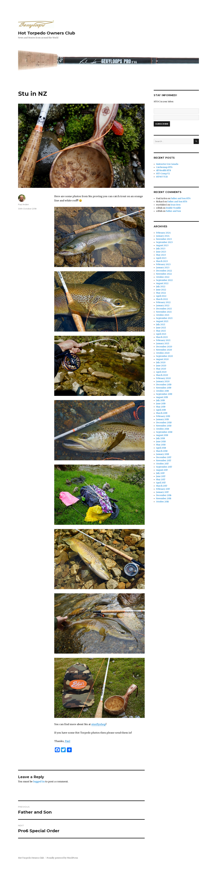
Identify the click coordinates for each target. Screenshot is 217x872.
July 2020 (160, 362)
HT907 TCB (162, 176)
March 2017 (161, 486)
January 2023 (162, 267)
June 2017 (160, 476)
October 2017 (162, 463)
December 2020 (164, 346)
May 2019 (160, 406)
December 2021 (164, 308)
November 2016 (163, 498)
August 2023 (162, 245)
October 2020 (163, 353)
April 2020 (161, 372)
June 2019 (160, 403)
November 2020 (164, 350)
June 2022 (161, 289)
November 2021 (163, 312)
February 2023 (163, 264)
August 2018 (162, 435)
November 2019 (163, 388)
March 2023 (162, 261)
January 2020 (163, 381)
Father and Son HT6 (180, 198)
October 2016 (162, 501)
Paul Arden (23, 204)
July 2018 (160, 438)
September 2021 (164, 318)
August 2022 (162, 283)
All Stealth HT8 (163, 170)
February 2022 (163, 302)
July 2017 (160, 473)
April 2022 (161, 296)
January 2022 (162, 305)
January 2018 (162, 454)
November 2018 (163, 425)
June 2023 (161, 251)
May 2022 (161, 293)
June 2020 (161, 365)
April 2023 (161, 258)
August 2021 (162, 321)
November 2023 (164, 239)
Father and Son (173, 211)
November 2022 (164, 274)
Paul (67, 741)
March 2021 (162, 337)
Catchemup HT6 (164, 167)
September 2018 (164, 432)
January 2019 (162, 419)
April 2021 (161, 334)
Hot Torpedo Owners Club (46, 33)
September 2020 (164, 356)
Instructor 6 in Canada (167, 164)
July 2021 (160, 324)
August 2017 (162, 470)
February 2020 (163, 378)
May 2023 (161, 255)
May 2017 (160, 479)
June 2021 (161, 327)
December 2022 (164, 270)
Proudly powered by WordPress (62, 858)
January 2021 (162, 343)
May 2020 (161, 369)
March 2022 (162, 299)
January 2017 (162, 492)
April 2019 (161, 410)
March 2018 (161, 451)
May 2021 (161, 331)
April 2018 (161, 448)
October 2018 (162, 429)
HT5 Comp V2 (163, 173)
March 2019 (161, 413)
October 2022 (162, 277)
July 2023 (160, 248)
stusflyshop (98, 724)
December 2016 (163, 495)
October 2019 (162, 391)
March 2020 (162, 375)
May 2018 (160, 444)
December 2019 (163, 384)
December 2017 (163, 457)
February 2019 (163, 416)
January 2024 (163, 236)
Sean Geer (175, 205)
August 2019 (162, 397)
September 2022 (164, 280)
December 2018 (163, 422)
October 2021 (162, 315)
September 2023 (164, 242)
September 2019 (164, 394)
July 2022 (160, 286)
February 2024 (163, 233)
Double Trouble (173, 208)
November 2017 (163, 460)
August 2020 (162, 359)
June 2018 (161, 441)
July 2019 (160, 400)
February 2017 (163, 489)
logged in (39, 781)
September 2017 (164, 467)
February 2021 (163, 340)
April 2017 (161, 482)
